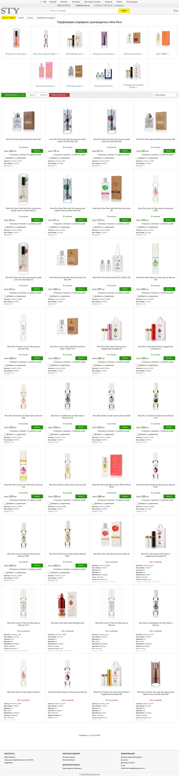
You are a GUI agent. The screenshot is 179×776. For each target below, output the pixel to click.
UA (41, 2)
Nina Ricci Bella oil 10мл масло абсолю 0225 (111, 416)
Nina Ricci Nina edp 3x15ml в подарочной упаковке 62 (155, 348)
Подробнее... (67, 722)
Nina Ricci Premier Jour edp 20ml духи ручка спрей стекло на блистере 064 (155, 693)
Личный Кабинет (69, 760)
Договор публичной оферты (131, 757)
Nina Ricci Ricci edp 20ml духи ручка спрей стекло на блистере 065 (67, 140)
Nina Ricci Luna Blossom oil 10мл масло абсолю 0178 (67, 417)
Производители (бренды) (72, 768)
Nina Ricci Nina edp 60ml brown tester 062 (23, 139)
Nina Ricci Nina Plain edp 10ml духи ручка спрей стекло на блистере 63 (23, 209)
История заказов (69, 757)
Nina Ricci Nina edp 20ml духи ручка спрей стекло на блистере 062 (112, 140)
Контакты (76, 2)
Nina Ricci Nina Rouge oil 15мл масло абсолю (67, 692)
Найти (124, 11)
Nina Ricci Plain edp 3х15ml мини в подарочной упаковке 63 (111, 348)
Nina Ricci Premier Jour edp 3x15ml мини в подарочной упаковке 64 (111, 693)
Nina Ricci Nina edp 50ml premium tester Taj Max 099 (67, 279)
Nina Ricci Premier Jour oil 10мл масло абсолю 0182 (23, 348)
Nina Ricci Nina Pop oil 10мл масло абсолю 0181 (67, 555)
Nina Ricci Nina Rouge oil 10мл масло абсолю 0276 (155, 486)
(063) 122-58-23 (63, 5)
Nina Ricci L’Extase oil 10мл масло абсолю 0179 (156, 417)
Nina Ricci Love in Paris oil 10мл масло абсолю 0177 (23, 624)
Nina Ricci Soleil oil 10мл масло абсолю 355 (67, 485)
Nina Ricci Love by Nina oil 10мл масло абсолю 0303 (23, 555)
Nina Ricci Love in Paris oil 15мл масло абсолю (111, 624)
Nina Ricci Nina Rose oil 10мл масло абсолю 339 (23, 417)
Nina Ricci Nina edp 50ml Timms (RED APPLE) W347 (111, 486)
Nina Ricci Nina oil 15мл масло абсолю (23, 692)
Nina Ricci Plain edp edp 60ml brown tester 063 (155, 139)
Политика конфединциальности (133, 768)
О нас (123, 765)
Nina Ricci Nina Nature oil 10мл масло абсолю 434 (155, 279)
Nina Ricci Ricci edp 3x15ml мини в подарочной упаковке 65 (155, 555)
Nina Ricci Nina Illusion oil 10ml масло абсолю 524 (23, 486)
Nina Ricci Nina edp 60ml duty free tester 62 (112, 554)
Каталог (64, 2)
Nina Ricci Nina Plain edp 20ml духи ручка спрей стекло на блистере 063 (67, 209)
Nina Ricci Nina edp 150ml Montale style (67, 623)
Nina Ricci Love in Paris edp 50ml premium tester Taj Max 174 (67, 348)
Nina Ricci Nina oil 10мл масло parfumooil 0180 (155, 209)
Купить (37, 151)
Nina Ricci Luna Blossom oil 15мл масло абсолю (155, 624)
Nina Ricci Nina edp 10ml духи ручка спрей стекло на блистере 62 (23, 279)
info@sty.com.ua (82, 5)
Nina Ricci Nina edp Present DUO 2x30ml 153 (111, 277)
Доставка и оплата (93, 2)
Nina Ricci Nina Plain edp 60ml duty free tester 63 (111, 209)
